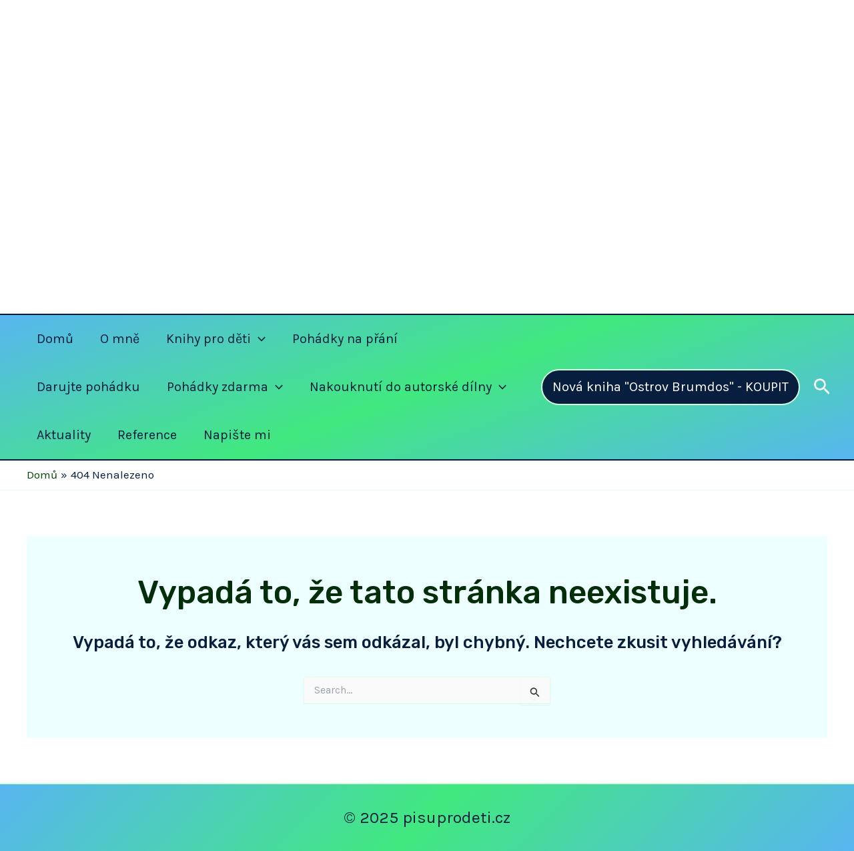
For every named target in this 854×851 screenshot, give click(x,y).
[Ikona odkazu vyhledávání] (822, 387)
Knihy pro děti (216, 339)
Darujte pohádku (88, 386)
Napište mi (237, 435)
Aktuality (64, 435)
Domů (55, 338)
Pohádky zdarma (225, 387)
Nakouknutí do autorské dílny (408, 387)
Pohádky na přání (345, 338)
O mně (119, 338)
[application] (258, 339)
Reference (147, 435)
